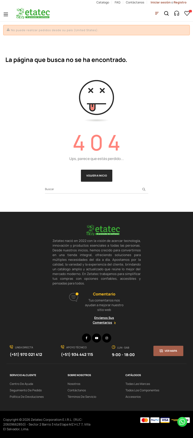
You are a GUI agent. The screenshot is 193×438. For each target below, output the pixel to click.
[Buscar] (96, 189)
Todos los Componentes (142, 390)
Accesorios (133, 397)
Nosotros (74, 384)
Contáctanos (135, 2)
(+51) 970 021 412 (26, 354)
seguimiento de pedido (26, 390)
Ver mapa (171, 351)
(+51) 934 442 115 (77, 354)
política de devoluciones (27, 397)
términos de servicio (82, 397)
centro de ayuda (21, 384)
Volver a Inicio (96, 175)
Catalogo (102, 2)
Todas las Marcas (137, 384)
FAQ (117, 2)
